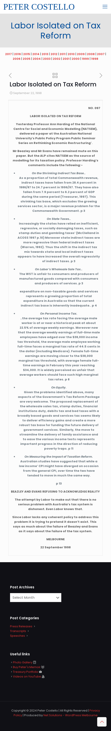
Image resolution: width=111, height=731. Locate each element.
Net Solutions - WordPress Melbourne (70, 715)
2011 (63, 54)
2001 (66, 59)
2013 (45, 54)
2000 (76, 59)
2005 (27, 59)
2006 (17, 59)
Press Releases (21, 626)
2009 (81, 54)
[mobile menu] (105, 7)
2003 (47, 59)
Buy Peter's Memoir (27, 667)
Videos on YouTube (27, 676)
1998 (94, 59)
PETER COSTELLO (39, 6)
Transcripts (18, 631)
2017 (8, 54)
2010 (71, 54)
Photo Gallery (22, 662)
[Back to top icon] (102, 722)
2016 (17, 54)
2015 (26, 54)
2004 (37, 59)
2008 (91, 54)
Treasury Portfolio (25, 672)
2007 (101, 54)
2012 (54, 54)
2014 (35, 54)
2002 (56, 59)
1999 (85, 59)
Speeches (17, 636)
